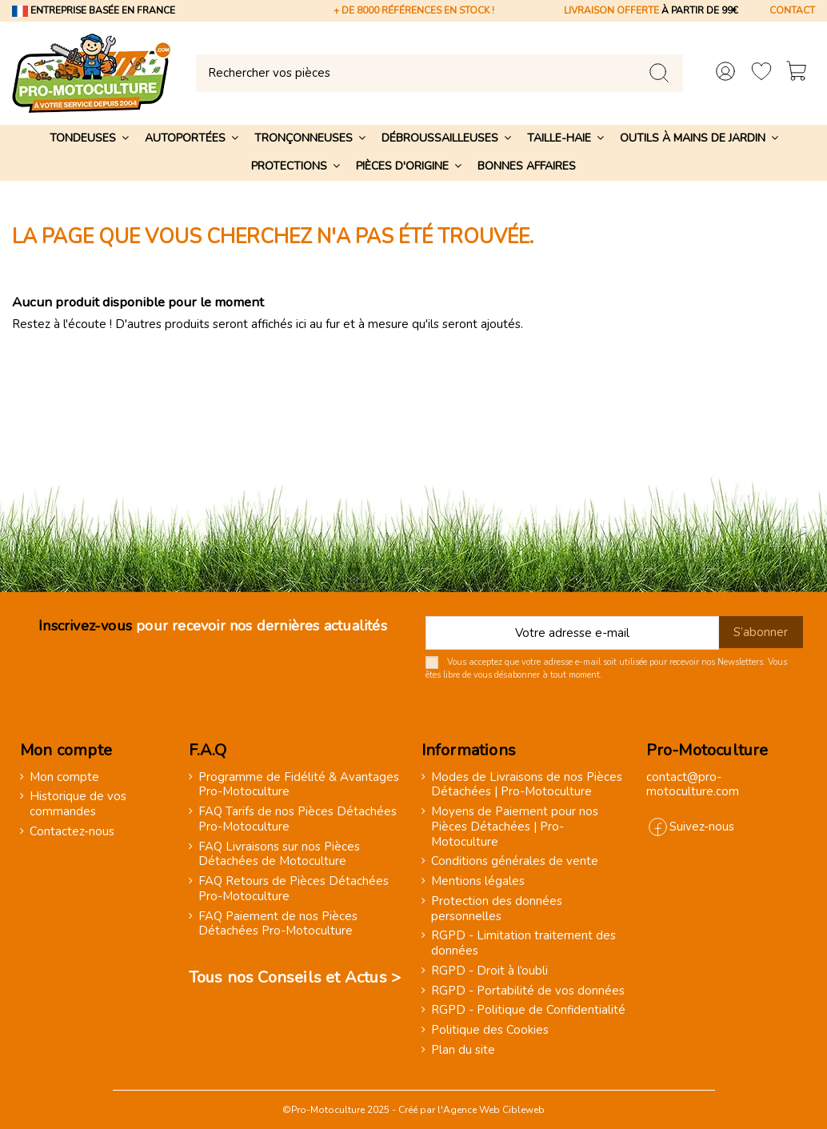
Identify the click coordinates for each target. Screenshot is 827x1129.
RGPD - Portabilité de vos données (528, 991)
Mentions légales (478, 881)
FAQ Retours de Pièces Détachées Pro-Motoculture (293, 889)
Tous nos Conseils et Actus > (295, 977)
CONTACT (792, 10)
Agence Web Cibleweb (494, 1109)
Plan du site (463, 1050)
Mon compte (64, 777)
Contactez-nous (72, 831)
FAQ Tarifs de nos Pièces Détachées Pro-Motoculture (297, 819)
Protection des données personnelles (496, 909)
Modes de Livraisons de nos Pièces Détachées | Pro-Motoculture (526, 785)
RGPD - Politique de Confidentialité (528, 1010)
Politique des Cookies (490, 1030)
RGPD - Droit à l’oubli (489, 971)
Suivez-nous (701, 827)
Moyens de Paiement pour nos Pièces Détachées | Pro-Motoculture (514, 826)
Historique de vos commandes (78, 804)
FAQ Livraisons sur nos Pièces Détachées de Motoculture (279, 854)
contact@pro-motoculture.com (692, 784)
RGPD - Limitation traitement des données (523, 943)
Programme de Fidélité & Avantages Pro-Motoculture (298, 785)
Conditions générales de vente (514, 861)
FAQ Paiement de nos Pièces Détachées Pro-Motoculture (278, 924)
